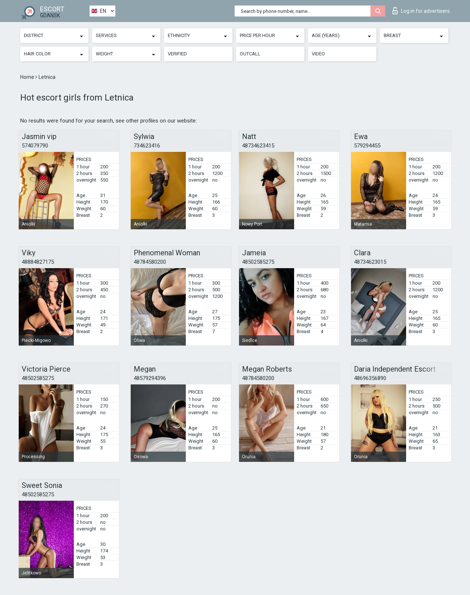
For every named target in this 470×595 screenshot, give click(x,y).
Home (27, 77)
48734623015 (370, 262)
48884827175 (38, 262)
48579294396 (150, 378)
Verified (177, 53)
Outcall (250, 53)
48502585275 (258, 262)
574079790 (35, 145)
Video (318, 53)
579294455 (367, 145)
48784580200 (150, 262)
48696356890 (370, 378)
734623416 (147, 145)
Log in (421, 11)
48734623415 (258, 145)
